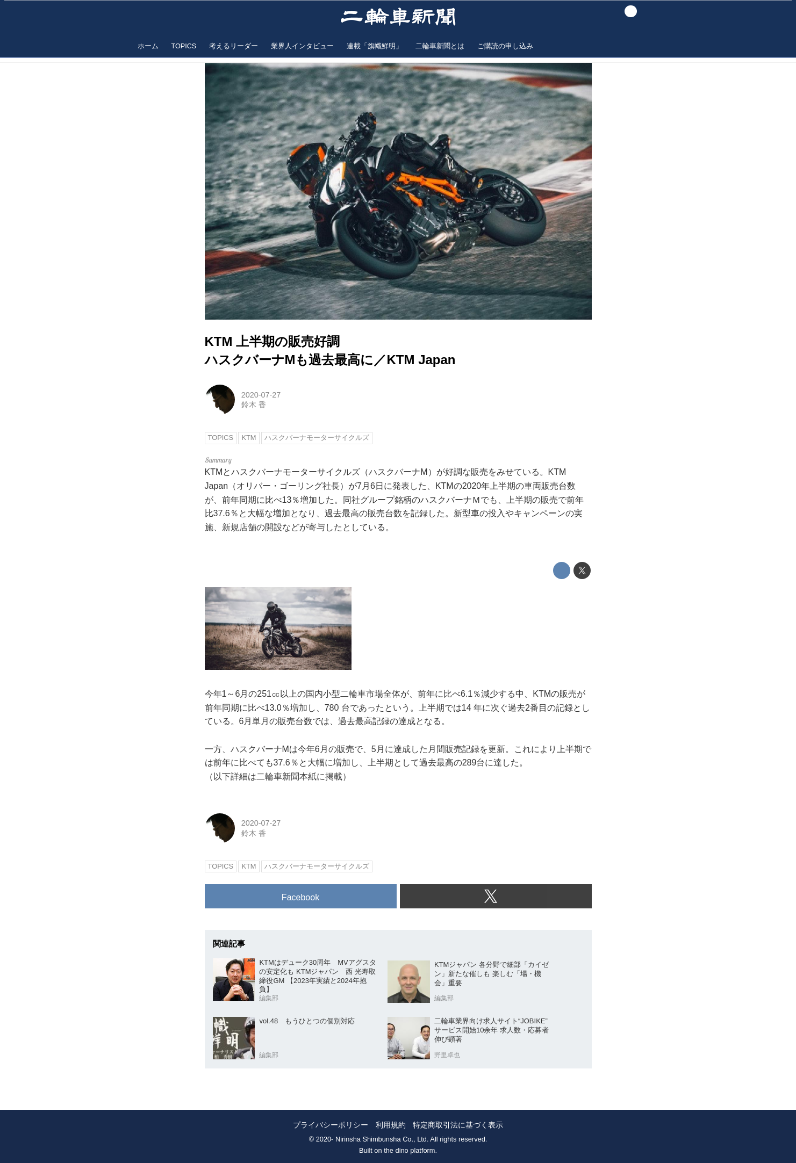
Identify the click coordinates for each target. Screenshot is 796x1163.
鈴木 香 (253, 404)
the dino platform (409, 1150)
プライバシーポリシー (330, 1125)
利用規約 (391, 1125)
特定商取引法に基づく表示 (458, 1125)
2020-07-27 (261, 395)
